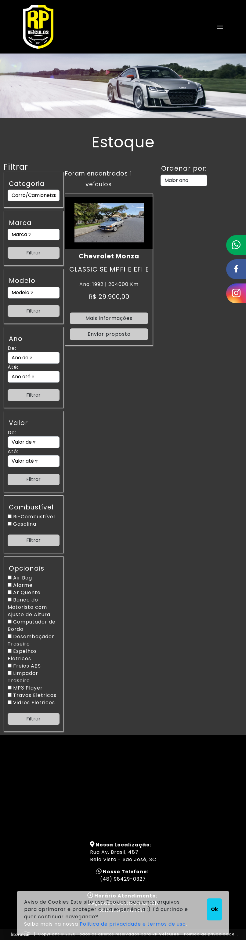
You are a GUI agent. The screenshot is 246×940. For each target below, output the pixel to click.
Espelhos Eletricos (22, 655)
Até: (13, 367)
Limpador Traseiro (23, 677)
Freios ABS (24, 665)
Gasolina (22, 523)
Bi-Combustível (31, 516)
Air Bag (20, 577)
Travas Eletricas (32, 695)
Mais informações (108, 318)
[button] (220, 27)
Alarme (20, 585)
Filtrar (33, 252)
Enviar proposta (109, 334)
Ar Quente (24, 592)
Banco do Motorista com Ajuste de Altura (29, 607)
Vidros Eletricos (31, 702)
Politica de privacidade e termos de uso (133, 923)
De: (12, 348)
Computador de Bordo (32, 625)
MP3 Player (25, 687)
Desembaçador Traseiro (31, 640)
